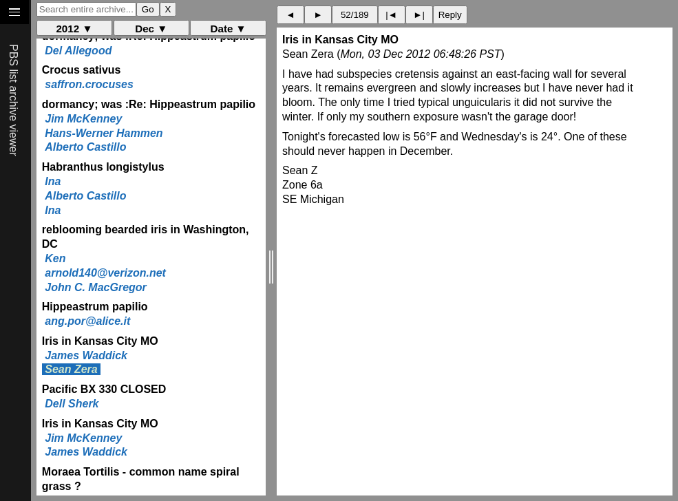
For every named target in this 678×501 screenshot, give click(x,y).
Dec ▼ (151, 28)
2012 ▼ (74, 28)
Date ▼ (228, 28)
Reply (450, 15)
